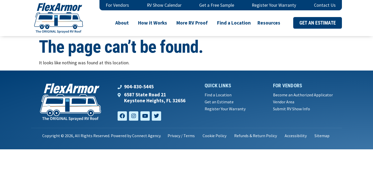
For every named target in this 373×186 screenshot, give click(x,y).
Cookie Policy (214, 135)
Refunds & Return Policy (255, 135)
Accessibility (296, 135)
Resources (270, 23)
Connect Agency (146, 135)
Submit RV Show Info (291, 108)
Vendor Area (283, 101)
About (123, 23)
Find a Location (234, 23)
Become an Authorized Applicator (303, 94)
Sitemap (321, 135)
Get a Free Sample (216, 5)
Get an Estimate (219, 101)
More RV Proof (193, 23)
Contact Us (325, 5)
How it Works (154, 23)
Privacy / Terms (181, 135)
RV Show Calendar (164, 5)
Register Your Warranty (274, 5)
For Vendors (117, 5)
